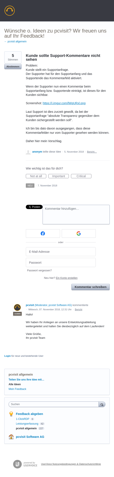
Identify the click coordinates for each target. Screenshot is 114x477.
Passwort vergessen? (39, 270)
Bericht (78, 309)
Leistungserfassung (27, 423)
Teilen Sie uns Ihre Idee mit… (26, 379)
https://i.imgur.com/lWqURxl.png (64, 103)
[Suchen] (102, 404)
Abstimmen (12, 66)
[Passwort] (61, 262)
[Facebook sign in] (43, 233)
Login (7, 356)
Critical (84, 176)
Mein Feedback (17, 389)
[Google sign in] (79, 233)
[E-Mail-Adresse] (61, 251)
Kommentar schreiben (90, 287)
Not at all (38, 176)
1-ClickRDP (23, 419)
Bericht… (92, 151)
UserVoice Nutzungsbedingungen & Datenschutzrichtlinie (71, 464)
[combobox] (55, 404)
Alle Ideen (15, 384)
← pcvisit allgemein (15, 41)
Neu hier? (60, 277)
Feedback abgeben (29, 414)
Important (60, 176)
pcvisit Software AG (30, 436)
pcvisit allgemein (21, 374)
